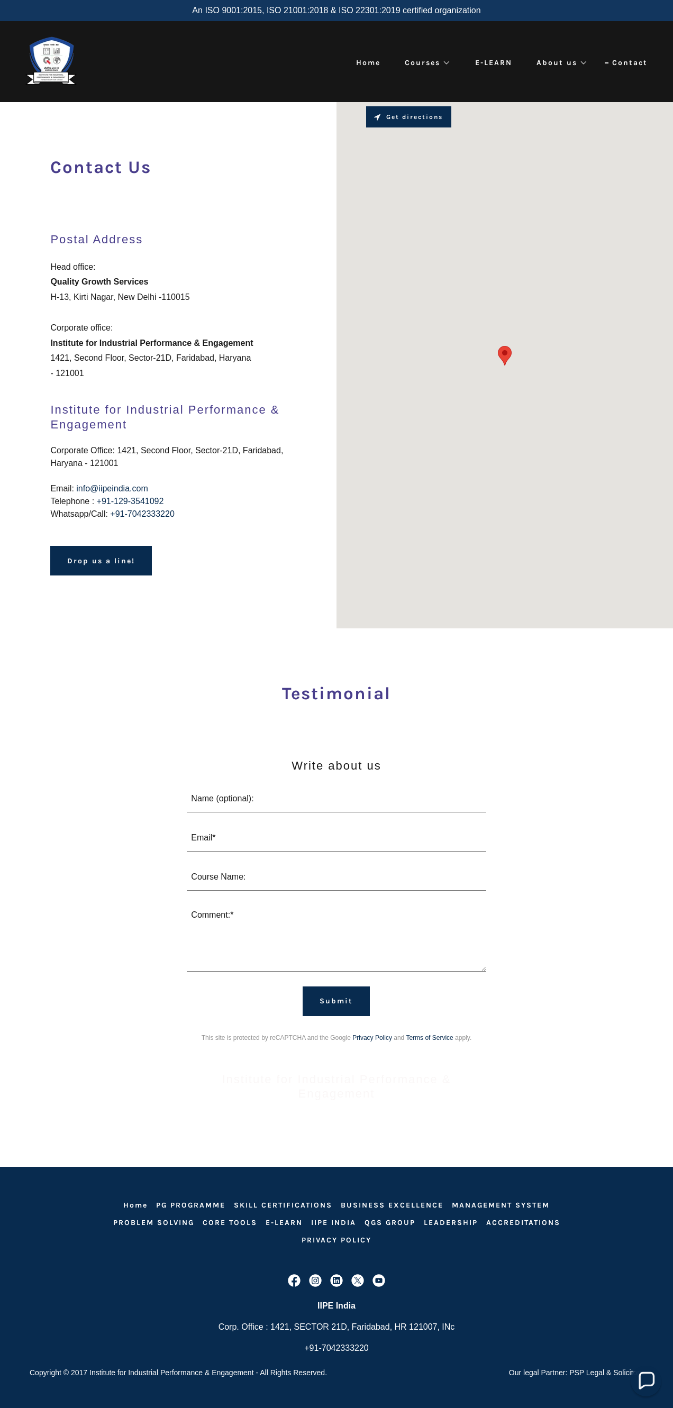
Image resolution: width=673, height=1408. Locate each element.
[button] (424, 63)
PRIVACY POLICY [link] (336, 1240)
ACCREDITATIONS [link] (523, 1222)
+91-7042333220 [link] (142, 513)
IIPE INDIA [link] (333, 1222)
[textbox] (336, 799)
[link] (51, 61)
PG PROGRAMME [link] (190, 1205)
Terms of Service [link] (429, 1037)
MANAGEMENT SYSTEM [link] (501, 1205)
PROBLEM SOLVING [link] (153, 1222)
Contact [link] (630, 62)
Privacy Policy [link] (372, 1037)
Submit (336, 1000)
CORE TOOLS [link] (230, 1222)
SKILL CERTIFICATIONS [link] (283, 1205)
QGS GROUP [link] (390, 1222)
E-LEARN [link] (493, 62)
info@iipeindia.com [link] (112, 488)
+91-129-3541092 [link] (130, 501)
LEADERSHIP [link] (451, 1222)
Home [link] (368, 62)
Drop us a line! (101, 560)
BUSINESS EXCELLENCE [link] (392, 1205)
